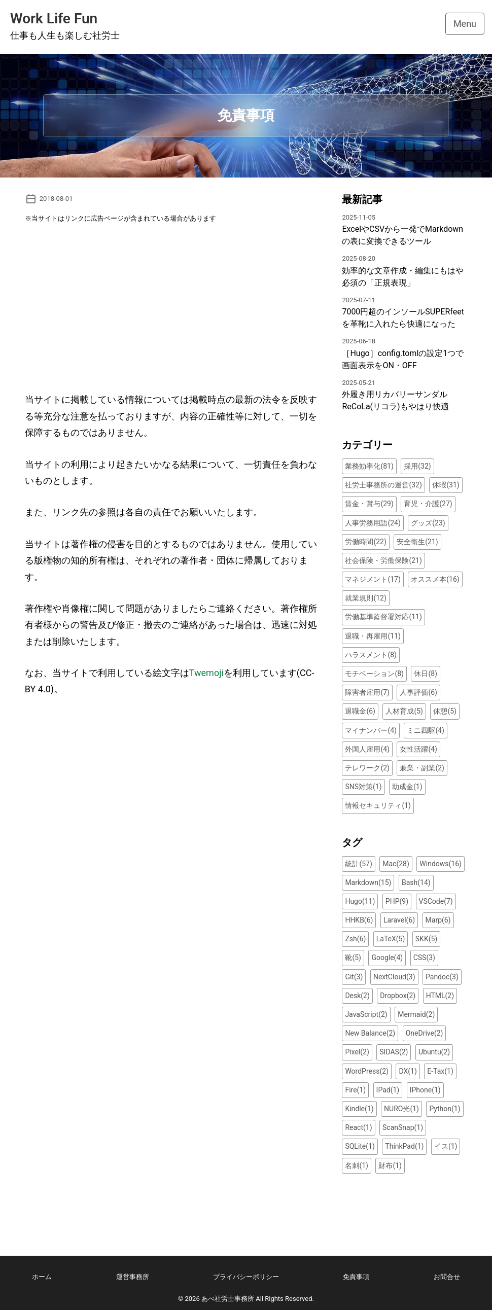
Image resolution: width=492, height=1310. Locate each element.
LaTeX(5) (390, 939)
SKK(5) (426, 939)
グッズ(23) (428, 523)
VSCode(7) (436, 901)
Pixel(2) (357, 1052)
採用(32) (417, 466)
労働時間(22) (365, 542)
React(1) (358, 1127)
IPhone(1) (425, 1090)
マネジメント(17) (372, 579)
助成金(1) (407, 787)
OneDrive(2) (424, 1033)
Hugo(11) (360, 901)
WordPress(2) (367, 1071)
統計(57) (358, 864)
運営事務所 (132, 1277)
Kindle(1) (359, 1109)
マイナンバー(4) (371, 730)
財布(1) (390, 1165)
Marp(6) (438, 920)
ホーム (42, 1277)
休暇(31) (445, 485)
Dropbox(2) (397, 996)
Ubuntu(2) (434, 1052)
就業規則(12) (365, 598)
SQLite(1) (359, 1146)
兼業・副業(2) (422, 768)
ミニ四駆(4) (425, 730)
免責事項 (356, 1277)
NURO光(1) (401, 1109)
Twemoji (206, 672)
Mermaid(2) (416, 1014)
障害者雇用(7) (367, 692)
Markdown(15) (368, 882)
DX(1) (407, 1071)
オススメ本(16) (435, 579)
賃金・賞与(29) (369, 504)
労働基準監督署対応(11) (383, 617)
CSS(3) (424, 957)
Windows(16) (440, 864)
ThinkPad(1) (404, 1146)
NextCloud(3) (394, 977)
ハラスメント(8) (371, 655)
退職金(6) (360, 711)
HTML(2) (440, 996)
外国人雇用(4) (367, 749)
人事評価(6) (418, 692)
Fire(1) (355, 1090)
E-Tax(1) (440, 1071)
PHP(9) (396, 901)
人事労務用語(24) (372, 523)
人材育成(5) (404, 711)
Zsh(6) (355, 939)
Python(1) (444, 1109)
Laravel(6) (399, 920)
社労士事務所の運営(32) (383, 485)
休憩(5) (444, 711)
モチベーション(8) (374, 673)
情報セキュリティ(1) (378, 805)
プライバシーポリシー (246, 1277)
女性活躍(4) (418, 749)
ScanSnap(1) (402, 1127)
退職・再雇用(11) (372, 636)
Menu (464, 23)
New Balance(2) (370, 1033)
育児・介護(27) (428, 504)
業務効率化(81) (369, 466)
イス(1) (446, 1146)
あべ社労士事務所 (227, 1298)
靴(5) (353, 957)
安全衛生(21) (417, 542)
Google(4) (387, 957)
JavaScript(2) (366, 1014)
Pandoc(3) (442, 977)
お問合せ (447, 1277)
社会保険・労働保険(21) (383, 560)
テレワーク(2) (367, 768)
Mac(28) (395, 864)
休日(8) (425, 673)
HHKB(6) (359, 920)
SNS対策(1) (363, 787)
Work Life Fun (53, 18)
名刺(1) (356, 1165)
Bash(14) (416, 882)
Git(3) (354, 977)
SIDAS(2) (393, 1052)
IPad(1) (388, 1090)
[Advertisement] (171, 313)
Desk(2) (357, 996)
